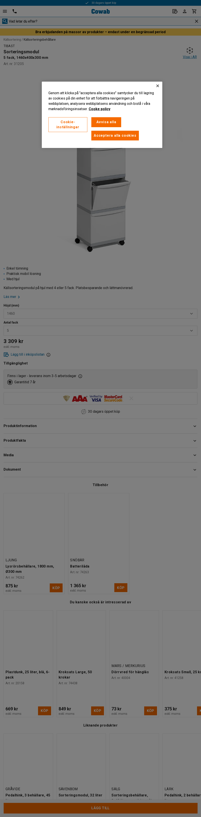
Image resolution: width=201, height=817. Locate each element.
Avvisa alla (106, 122)
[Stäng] (157, 85)
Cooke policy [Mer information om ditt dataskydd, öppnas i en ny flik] (99, 109)
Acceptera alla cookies (115, 135)
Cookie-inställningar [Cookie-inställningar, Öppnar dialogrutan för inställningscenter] (67, 124)
